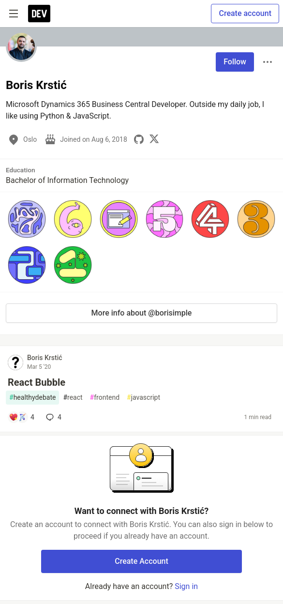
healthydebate (32, 398)
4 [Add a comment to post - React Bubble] (52, 417)
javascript (143, 398)
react (72, 398)
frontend (104, 398)
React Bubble (36, 382)
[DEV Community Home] (39, 13)
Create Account (141, 561)
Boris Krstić (44, 358)
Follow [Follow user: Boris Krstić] (234, 61)
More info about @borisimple (141, 312)
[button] (27, 219)
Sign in (186, 586)
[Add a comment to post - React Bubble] (21, 417)
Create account (245, 13)
